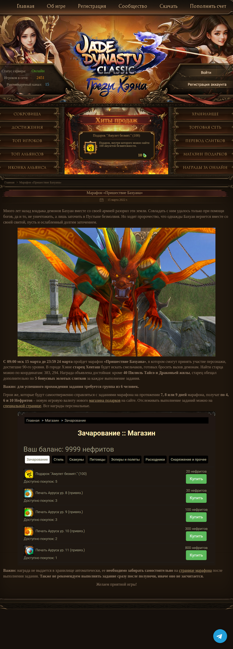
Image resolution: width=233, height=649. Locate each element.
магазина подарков (104, 400)
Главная (25, 6)
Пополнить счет (208, 6)
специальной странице (22, 406)
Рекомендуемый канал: (24, 84)
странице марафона (195, 570)
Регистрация (92, 6)
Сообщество (132, 6)
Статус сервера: (14, 71)
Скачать (169, 6)
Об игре (56, 6)
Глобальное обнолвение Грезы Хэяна (116, 86)
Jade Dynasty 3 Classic (117, 54)
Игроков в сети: (16, 78)
